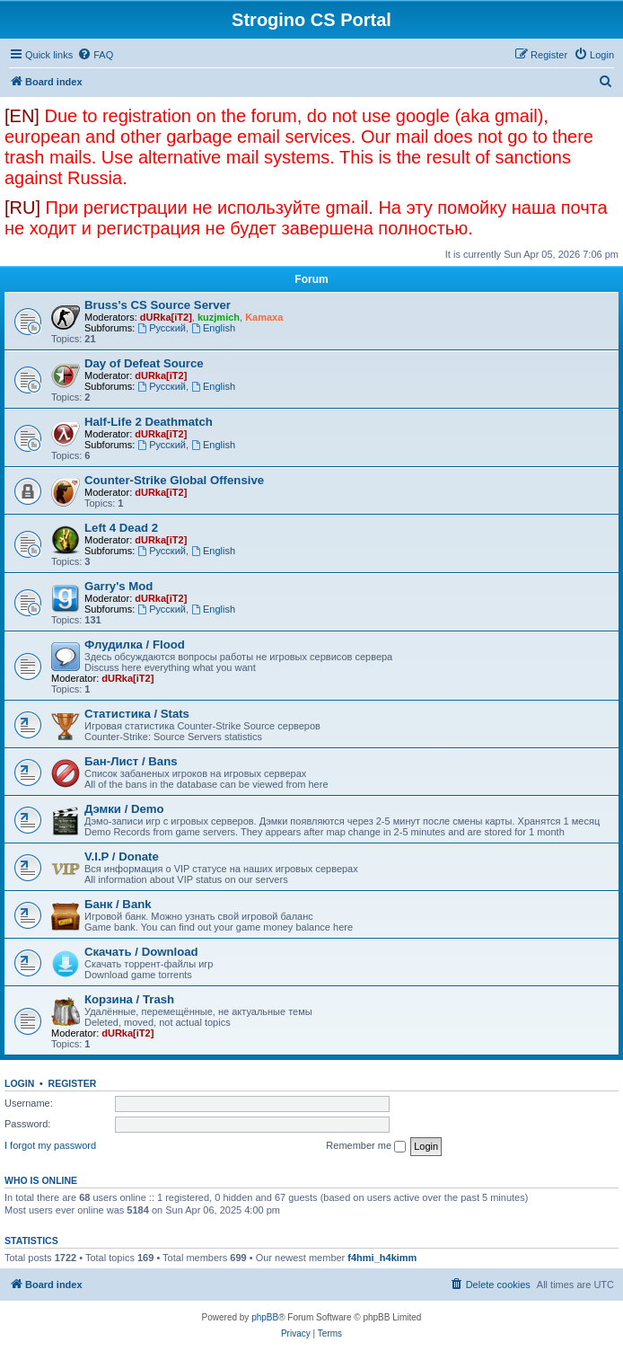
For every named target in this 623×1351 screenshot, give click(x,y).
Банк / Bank (118, 904)
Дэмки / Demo (124, 809)
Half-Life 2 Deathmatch (148, 421)
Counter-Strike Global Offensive (174, 480)
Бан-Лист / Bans (131, 761)
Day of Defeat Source (144, 363)
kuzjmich (218, 317)
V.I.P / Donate (121, 856)
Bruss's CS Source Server (157, 305)
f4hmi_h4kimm (382, 1257)
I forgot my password (50, 1145)
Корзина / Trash (129, 999)
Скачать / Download (141, 951)
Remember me (366, 1146)
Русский (161, 327)
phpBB (264, 1317)
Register (72, 1083)
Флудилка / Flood (134, 644)
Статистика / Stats (136, 713)
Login (19, 1083)
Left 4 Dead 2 (121, 527)
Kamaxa (264, 317)
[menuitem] (95, 55)
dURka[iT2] (166, 317)
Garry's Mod (118, 586)
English (213, 327)
